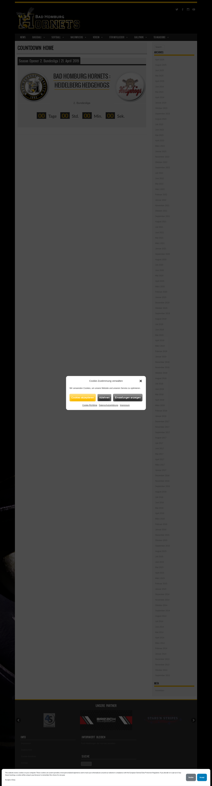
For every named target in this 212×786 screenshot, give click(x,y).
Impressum (125, 405)
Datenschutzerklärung (108, 405)
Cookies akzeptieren (82, 397)
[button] (140, 381)
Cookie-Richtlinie (89, 405)
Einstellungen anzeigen (128, 397)
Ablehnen (104, 397)
